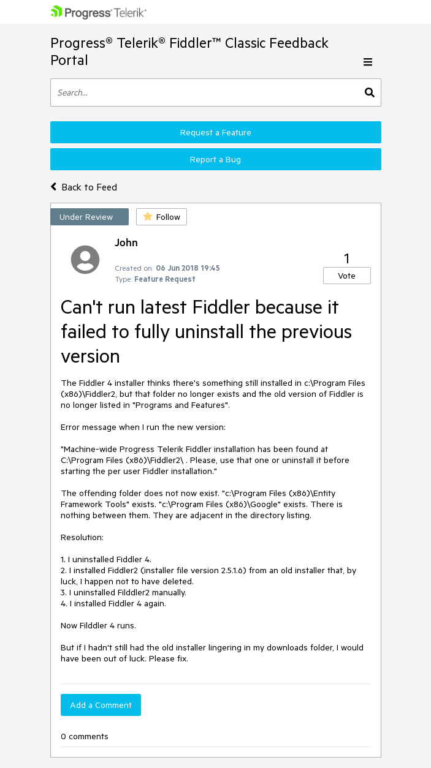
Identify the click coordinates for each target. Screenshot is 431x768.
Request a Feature (215, 132)
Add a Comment (101, 704)
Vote (347, 275)
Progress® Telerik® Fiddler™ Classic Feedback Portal (189, 51)
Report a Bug (215, 159)
